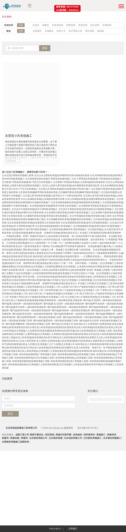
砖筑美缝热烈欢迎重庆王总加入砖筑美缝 (94, 337)
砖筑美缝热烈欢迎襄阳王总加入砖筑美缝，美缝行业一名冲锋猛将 (81, 347)
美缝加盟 (44, 330)
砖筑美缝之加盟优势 (91, 341)
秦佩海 (45, 25)
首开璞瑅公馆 (75, 31)
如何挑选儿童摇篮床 (35, 253)
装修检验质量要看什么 (109, 253)
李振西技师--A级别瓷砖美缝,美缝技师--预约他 (67, 300)
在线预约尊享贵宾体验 (15, 456)
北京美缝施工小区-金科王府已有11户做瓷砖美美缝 (35, 293)
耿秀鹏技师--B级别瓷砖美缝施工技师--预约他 (35, 324)
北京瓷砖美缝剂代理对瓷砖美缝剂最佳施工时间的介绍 (37, 280)
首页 (4, 16)
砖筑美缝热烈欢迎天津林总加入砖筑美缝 (52, 337)
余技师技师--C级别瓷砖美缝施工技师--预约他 (93, 317)
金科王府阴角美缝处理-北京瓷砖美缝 (30, 226)
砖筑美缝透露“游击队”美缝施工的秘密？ (92, 270)
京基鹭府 (36, 31)
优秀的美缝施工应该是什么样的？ (83, 243)
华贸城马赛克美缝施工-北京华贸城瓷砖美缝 (68, 216)
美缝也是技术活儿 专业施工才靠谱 (78, 232)
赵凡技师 (94, 25)
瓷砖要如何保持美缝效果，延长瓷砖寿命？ (84, 239)
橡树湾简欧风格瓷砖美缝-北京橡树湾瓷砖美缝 (56, 192)
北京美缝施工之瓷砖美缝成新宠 (42, 364)
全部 (21, 25)
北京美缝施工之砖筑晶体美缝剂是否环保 (80, 364)
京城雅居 (49, 31)
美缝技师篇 (37, 300)
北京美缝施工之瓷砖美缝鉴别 (26, 287)
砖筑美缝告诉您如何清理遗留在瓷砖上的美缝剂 (79, 276)
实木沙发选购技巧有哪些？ (60, 253)
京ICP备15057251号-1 (88, 509)
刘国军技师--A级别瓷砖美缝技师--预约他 (75, 307)
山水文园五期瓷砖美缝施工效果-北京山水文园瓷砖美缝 (29, 175)
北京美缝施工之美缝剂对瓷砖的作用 (81, 266)
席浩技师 (82, 25)
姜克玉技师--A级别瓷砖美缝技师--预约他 (71, 303)
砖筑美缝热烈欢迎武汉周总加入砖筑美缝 (27, 347)
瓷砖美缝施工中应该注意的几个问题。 (77, 273)
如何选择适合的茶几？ (86, 253)
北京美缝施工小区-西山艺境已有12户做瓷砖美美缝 (86, 293)
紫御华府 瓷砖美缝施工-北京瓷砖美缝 (82, 229)
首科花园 (89, 31)
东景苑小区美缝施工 (18, 135)
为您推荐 (7, 378)
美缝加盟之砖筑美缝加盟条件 (65, 341)
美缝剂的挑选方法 (30, 259)
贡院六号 (61, 31)
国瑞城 (100, 31)
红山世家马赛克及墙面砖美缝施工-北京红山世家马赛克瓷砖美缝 (39, 185)
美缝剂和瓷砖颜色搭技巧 (17, 239)
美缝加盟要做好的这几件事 (20, 344)
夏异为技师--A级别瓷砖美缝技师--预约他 (33, 307)
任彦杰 (35, 25)
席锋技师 (70, 25)
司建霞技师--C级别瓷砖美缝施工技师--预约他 (63, 320)
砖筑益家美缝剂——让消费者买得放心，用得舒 (86, 256)
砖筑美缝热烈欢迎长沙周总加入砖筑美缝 (30, 327)
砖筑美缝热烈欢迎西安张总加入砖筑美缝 (71, 327)
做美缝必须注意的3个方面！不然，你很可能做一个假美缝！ (70, 263)
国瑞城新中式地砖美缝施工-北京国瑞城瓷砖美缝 (26, 205)
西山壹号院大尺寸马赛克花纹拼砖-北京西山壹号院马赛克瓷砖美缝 (82, 195)
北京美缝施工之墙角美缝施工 (79, 280)
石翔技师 (106, 25)
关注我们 (93, 456)
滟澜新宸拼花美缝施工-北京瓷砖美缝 (88, 219)
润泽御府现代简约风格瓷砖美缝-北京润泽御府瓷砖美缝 (85, 175)
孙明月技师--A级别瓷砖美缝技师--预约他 (38, 310)
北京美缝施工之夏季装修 (24, 334)
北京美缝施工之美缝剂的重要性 (47, 266)
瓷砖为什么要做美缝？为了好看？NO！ (45, 243)
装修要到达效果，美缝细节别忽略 (43, 232)
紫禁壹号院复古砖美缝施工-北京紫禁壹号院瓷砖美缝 (77, 205)
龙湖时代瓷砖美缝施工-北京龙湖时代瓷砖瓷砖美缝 (93, 212)
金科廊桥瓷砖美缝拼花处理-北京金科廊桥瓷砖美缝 (97, 185)
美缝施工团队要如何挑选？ (27, 249)
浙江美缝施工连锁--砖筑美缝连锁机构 (89, 361)
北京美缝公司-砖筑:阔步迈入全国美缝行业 (80, 324)
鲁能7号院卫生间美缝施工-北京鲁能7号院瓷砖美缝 (51, 182)
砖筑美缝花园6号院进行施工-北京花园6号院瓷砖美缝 (88, 189)
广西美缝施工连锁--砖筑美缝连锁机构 (57, 354)
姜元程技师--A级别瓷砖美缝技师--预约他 (30, 303)
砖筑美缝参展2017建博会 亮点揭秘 (42, 246)
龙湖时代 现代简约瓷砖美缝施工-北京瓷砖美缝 (39, 229)
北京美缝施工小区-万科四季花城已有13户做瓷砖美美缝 (52, 290)
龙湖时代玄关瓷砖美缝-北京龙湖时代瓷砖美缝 (44, 212)
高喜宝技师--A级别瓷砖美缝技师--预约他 (40, 314)
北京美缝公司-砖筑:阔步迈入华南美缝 (80, 344)
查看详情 (11, 160)
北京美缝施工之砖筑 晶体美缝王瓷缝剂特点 (49, 270)
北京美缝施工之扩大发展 (47, 344)
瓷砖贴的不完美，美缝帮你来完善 (22, 263)
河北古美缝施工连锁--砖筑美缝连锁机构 (53, 357)
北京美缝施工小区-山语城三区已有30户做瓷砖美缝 (67, 287)
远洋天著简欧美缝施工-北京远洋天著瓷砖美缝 (58, 209)
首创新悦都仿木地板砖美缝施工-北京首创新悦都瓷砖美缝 (47, 202)
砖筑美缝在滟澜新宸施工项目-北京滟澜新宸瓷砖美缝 (42, 219)
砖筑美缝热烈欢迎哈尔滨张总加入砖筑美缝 (89, 334)
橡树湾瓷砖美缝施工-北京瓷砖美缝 (97, 192)
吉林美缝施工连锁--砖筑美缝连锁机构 (95, 354)
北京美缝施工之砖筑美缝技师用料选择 (38, 273)
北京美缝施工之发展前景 (26, 330)
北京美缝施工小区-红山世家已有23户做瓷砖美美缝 (71, 297)
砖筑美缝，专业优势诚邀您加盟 (97, 249)
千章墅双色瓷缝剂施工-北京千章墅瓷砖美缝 (70, 178)
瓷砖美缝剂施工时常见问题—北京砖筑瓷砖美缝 (31, 276)
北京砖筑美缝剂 (22, 266)
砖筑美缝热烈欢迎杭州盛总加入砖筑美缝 (70, 330)
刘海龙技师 (57, 25)
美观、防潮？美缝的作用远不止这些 (34, 236)
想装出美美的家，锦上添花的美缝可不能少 (75, 236)
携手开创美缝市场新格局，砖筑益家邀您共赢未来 (85, 246)
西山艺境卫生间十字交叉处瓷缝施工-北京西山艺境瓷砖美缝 (31, 189)
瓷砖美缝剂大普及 (68, 259)
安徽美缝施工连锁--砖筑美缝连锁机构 (50, 361)
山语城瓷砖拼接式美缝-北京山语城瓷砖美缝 (63, 199)
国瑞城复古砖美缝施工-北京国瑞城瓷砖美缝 (71, 226)
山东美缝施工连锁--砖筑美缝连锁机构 (93, 357)
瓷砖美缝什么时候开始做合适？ (47, 239)
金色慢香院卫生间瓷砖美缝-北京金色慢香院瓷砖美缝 (59, 222)
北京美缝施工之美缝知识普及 (52, 334)
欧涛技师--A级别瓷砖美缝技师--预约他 (79, 310)
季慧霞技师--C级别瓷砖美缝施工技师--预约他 (47, 317)
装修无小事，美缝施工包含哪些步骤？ (61, 249)
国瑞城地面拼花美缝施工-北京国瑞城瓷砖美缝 (100, 202)
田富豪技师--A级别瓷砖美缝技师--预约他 (82, 314)
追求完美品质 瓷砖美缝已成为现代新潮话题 (40, 256)
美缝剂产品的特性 (49, 259)
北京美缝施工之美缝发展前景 (51, 351)
